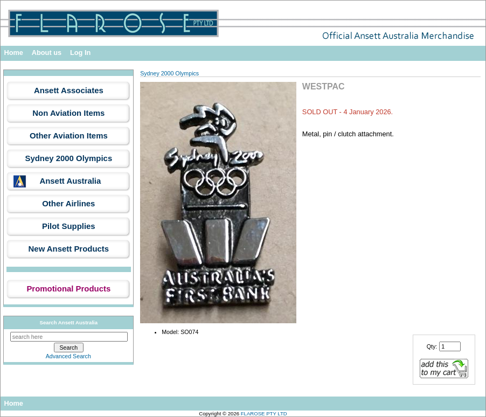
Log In (80, 52)
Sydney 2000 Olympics (169, 73)
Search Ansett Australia (69, 322)
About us (46, 52)
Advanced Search (68, 356)
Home (13, 52)
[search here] (69, 337)
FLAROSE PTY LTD (264, 413)
